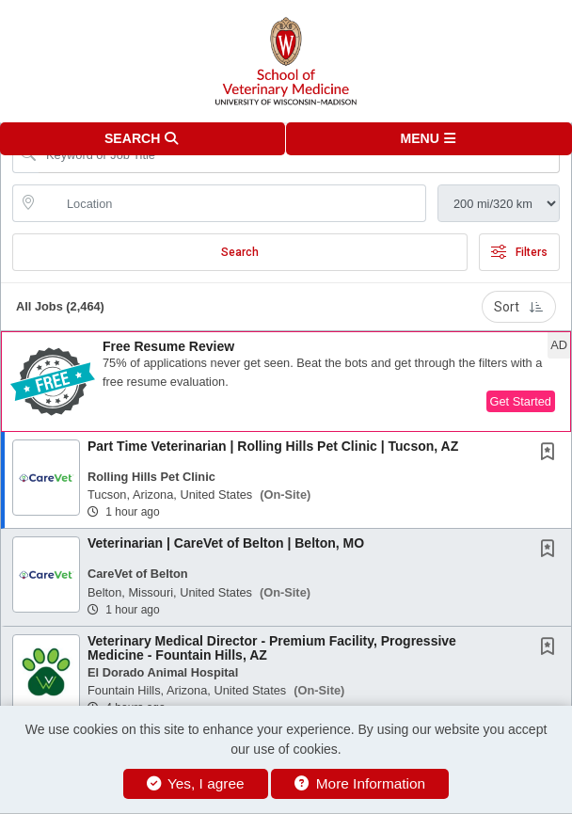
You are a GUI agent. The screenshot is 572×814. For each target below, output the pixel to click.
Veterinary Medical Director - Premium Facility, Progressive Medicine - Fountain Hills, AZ (271, 647)
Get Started (520, 401)
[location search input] (232, 203)
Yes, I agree (196, 783)
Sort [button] (519, 306)
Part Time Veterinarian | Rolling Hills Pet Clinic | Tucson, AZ (272, 446)
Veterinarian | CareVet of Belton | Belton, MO (225, 543)
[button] (429, 138)
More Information (359, 783)
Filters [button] (519, 252)
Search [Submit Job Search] (240, 252)
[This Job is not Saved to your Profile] (551, 453)
